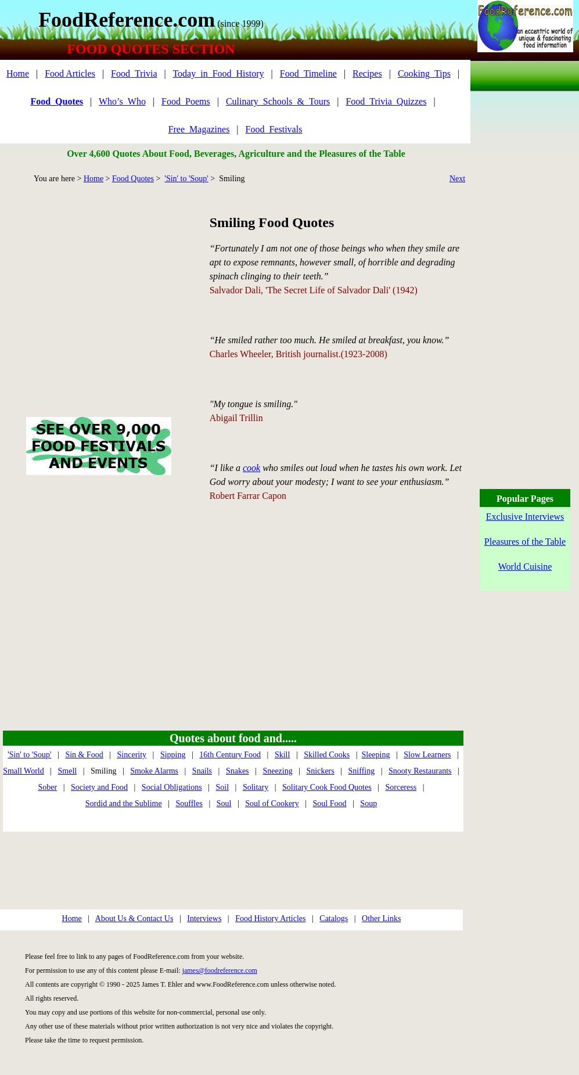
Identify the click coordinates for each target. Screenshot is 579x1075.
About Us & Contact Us (134, 918)
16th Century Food (230, 754)
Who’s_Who (122, 101)
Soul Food (330, 803)
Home (17, 73)
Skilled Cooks (327, 754)
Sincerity (132, 754)
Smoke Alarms (154, 771)
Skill (282, 754)
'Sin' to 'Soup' (186, 178)
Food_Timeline (308, 73)
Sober (47, 787)
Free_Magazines (199, 129)
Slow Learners (427, 754)
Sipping (173, 754)
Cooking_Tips (424, 73)
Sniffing (361, 771)
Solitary (255, 787)
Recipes (367, 73)
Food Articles (70, 73)
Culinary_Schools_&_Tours (278, 101)
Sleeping (375, 754)
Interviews (204, 918)
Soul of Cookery (272, 803)
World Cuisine (525, 566)
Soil (222, 787)
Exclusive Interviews (525, 517)
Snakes (237, 771)
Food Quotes (133, 178)
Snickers (321, 771)
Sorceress (400, 787)
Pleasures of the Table (525, 542)
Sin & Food (84, 754)
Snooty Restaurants (420, 771)
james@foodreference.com (219, 970)
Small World (23, 771)
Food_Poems (185, 101)
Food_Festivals (274, 129)
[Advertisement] (98, 286)
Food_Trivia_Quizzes (386, 101)
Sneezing (277, 771)
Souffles (188, 803)
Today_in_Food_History (218, 73)
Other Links (381, 918)
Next (457, 178)
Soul (224, 803)
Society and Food (99, 787)
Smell (67, 771)
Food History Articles (270, 918)
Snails (202, 771)
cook (251, 468)
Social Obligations (172, 787)
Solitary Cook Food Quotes (327, 787)
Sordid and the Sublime (123, 803)
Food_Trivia (134, 73)
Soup (368, 803)
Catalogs (333, 918)
